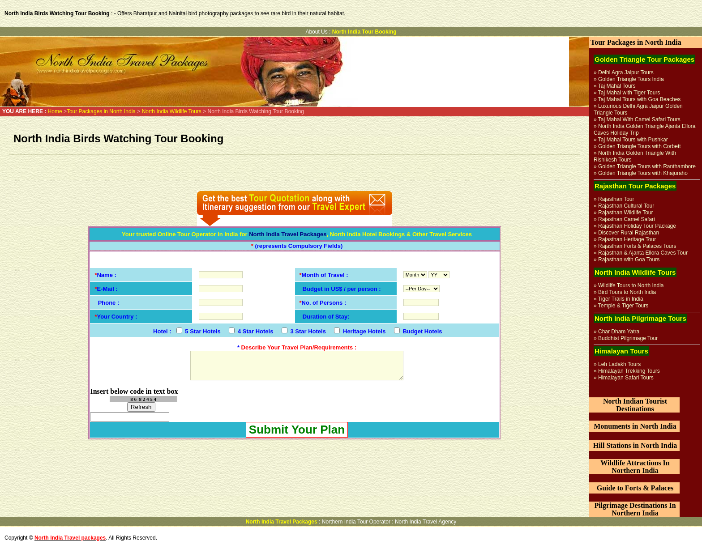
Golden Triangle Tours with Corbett (639, 146)
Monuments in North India (635, 426)
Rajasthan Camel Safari (626, 219)
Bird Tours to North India (627, 292)
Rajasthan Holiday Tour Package (637, 226)
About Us (316, 32)
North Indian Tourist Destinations (635, 405)
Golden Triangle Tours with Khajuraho (643, 173)
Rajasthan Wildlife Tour (625, 212)
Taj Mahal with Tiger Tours (629, 92)
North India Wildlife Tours (172, 111)
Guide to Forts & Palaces (635, 488)
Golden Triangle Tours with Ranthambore (647, 166)
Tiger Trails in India (620, 299)
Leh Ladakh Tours (619, 364)
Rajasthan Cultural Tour (626, 206)
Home (55, 111)
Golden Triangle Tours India (631, 79)
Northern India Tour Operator (356, 522)
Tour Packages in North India (102, 111)
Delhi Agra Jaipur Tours (626, 72)
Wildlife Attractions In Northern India (634, 466)
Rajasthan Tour (616, 199)
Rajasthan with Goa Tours (628, 259)
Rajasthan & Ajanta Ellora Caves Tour (643, 253)
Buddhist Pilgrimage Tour (628, 338)
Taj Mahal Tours (617, 86)
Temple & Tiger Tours (623, 305)
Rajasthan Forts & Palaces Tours (637, 246)
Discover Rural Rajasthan (628, 233)
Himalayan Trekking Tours (629, 371)
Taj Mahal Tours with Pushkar (633, 139)
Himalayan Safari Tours (626, 378)
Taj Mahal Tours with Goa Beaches (639, 99)
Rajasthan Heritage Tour (627, 239)
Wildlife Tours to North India (631, 285)
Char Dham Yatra (618, 331)
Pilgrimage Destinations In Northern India (635, 509)
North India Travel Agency (425, 522)
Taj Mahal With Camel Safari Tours (639, 119)
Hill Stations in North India (635, 445)
